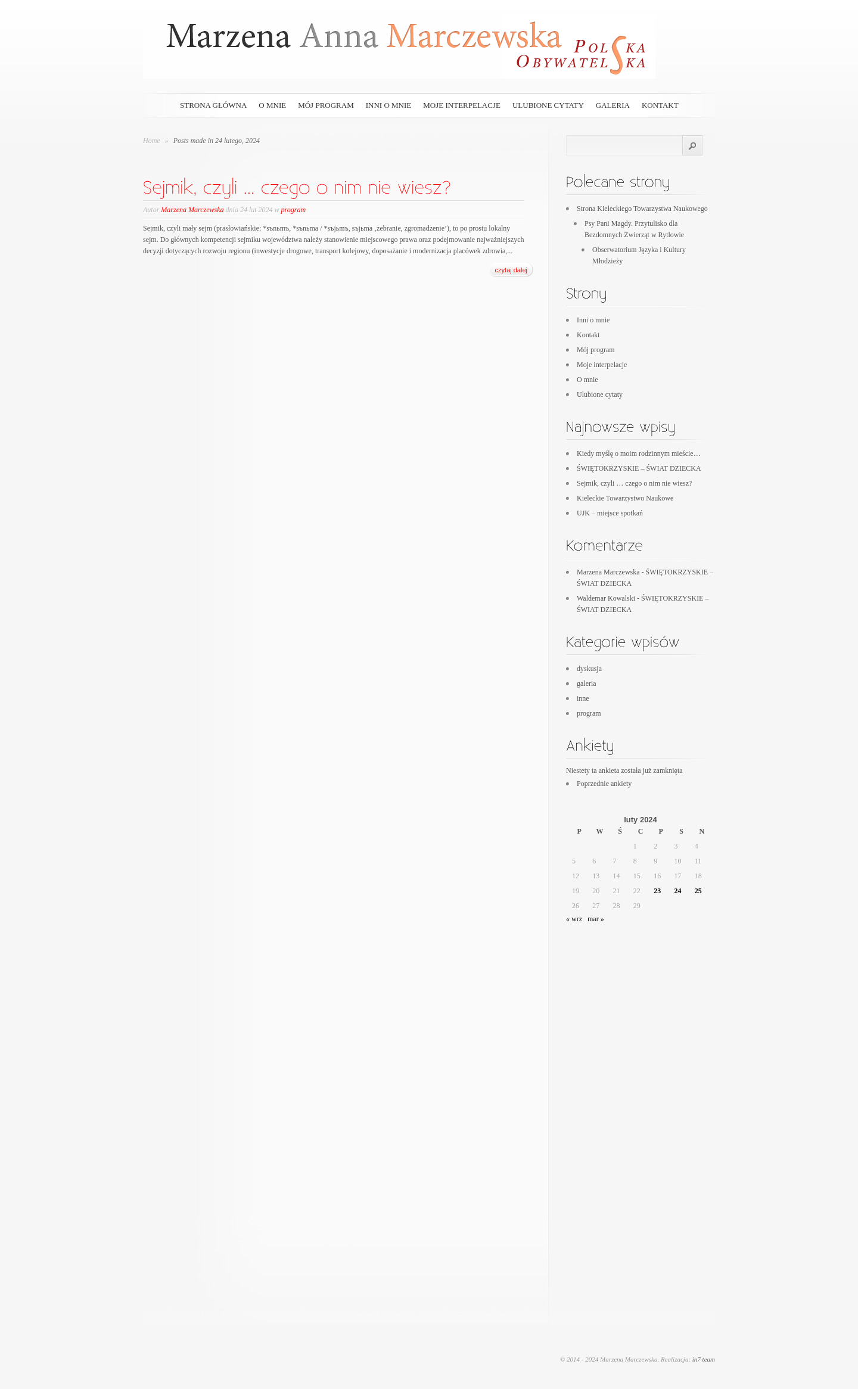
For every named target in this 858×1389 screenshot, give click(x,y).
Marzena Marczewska (192, 210)
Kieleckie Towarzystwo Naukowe (625, 498)
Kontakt (660, 105)
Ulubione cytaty (548, 105)
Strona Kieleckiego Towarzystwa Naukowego (642, 208)
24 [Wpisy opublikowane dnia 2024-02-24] (677, 891)
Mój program (326, 105)
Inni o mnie (389, 105)
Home (151, 140)
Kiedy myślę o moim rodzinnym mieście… (639, 453)
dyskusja (589, 668)
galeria (613, 105)
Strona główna (213, 105)
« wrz (574, 919)
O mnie (272, 105)
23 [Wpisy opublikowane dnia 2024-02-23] (657, 891)
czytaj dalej (511, 270)
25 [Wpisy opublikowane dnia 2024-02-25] (698, 891)
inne (583, 698)
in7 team (703, 1359)
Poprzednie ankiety (604, 783)
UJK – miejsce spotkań (610, 513)
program (293, 210)
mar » (595, 919)
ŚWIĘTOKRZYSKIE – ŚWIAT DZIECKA (639, 468)
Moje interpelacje (461, 105)
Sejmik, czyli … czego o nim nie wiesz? (634, 483)
